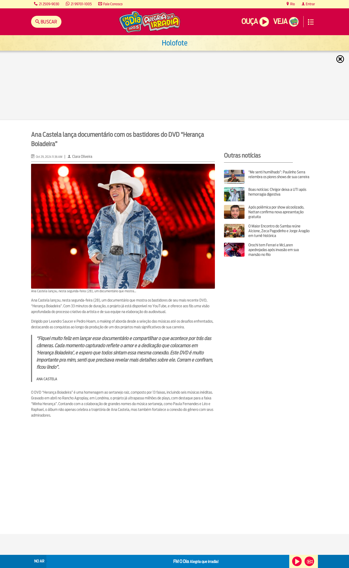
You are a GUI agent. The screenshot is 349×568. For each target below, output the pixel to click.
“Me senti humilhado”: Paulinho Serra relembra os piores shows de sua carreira (278, 174)
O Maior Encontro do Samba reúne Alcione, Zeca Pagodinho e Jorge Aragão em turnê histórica (279, 231)
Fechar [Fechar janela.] (341, 59)
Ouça (249, 21)
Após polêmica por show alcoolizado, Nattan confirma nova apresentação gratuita (276, 212)
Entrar (310, 4)
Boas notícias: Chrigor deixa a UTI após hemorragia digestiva (277, 192)
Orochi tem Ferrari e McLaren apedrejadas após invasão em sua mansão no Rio (273, 250)
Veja (280, 21)
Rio (292, 4)
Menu (311, 22)
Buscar (48, 21)
